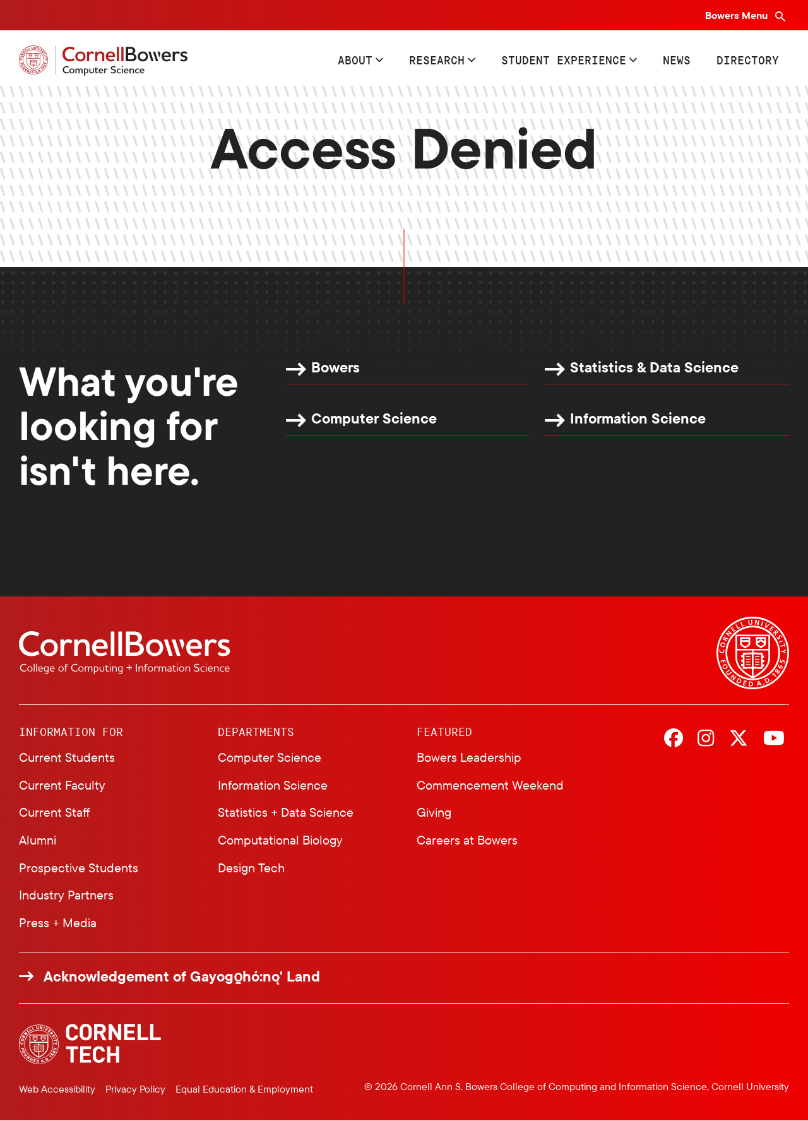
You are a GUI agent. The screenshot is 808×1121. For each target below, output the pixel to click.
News (677, 60)
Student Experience (563, 60)
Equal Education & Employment (244, 1088)
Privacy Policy (135, 1088)
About (355, 60)
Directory (747, 60)
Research (437, 60)
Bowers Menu (737, 15)
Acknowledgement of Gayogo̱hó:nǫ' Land (182, 976)
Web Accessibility (57, 1088)
